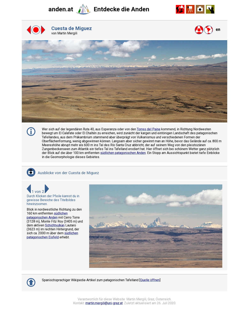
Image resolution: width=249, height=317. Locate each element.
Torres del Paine (148, 129)
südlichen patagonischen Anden (123, 153)
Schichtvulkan (55, 225)
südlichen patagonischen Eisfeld (52, 235)
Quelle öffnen (150, 280)
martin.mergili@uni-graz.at (104, 303)
